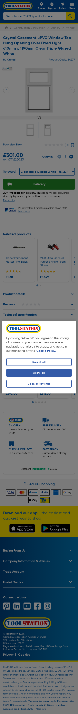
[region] (39, 357)
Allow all (39, 373)
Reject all (39, 362)
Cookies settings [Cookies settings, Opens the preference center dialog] (39, 383)
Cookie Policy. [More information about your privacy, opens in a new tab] (46, 351)
